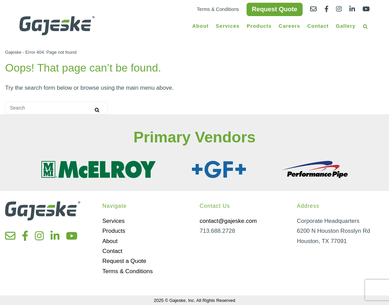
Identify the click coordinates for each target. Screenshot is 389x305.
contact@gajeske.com (228, 221)
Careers (289, 26)
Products (259, 26)
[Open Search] (365, 27)
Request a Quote (124, 261)
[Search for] (56, 108)
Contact (318, 26)
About (200, 26)
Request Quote (274, 9)
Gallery (346, 26)
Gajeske (13, 52)
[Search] (97, 109)
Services (228, 26)
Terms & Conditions (218, 9)
